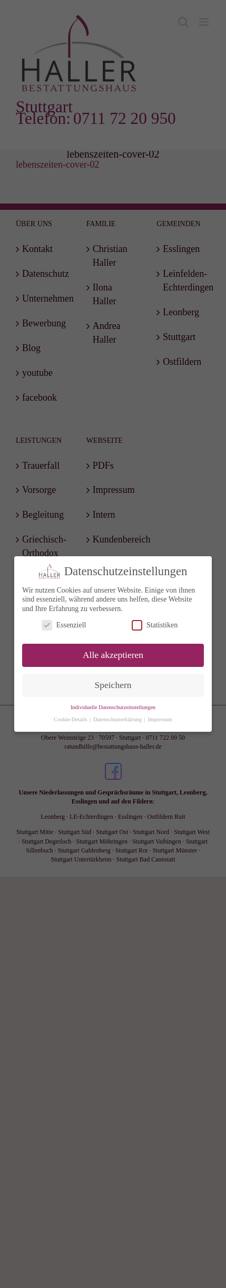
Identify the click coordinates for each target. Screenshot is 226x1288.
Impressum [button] (160, 719)
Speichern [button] (113, 685)
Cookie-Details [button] (71, 719)
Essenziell (64, 625)
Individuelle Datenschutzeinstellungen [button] (113, 707)
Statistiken (155, 625)
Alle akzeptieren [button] (113, 655)
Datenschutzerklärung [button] (118, 719)
